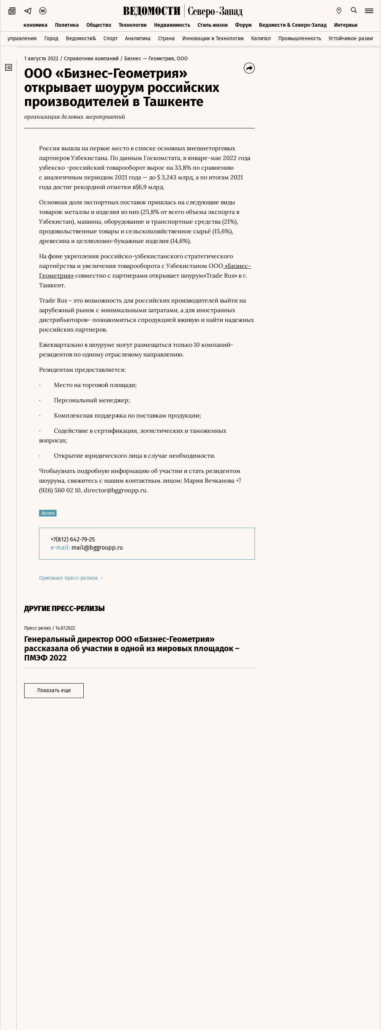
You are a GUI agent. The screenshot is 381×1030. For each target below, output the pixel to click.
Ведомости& (81, 38)
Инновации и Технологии (213, 38)
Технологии (133, 25)
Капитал (261, 38)
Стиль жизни (213, 25)
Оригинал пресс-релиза (71, 578)
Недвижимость (172, 25)
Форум (243, 25)
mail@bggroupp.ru (97, 547)
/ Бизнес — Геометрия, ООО (154, 58)
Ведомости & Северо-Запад (293, 25)
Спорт (110, 38)
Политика (67, 25)
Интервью (346, 25)
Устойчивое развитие (355, 38)
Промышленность (299, 38)
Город (51, 38)
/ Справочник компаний (89, 58)
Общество (98, 25)
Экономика (34, 25)
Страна (166, 38)
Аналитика (138, 38)
